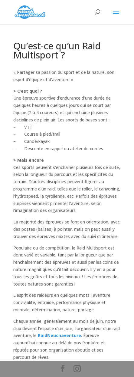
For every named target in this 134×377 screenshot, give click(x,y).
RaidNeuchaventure (59, 335)
